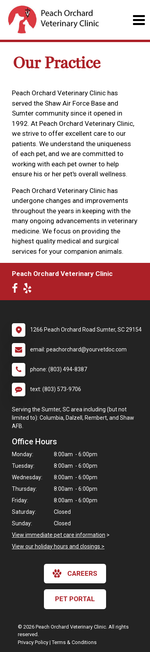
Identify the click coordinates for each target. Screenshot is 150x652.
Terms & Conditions (74, 642)
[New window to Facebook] (17, 290)
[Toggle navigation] (139, 20)
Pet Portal (75, 599)
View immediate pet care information (58, 535)
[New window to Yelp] (29, 290)
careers (75, 573)
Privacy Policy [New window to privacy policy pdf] (33, 642)
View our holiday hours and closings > (58, 546)
